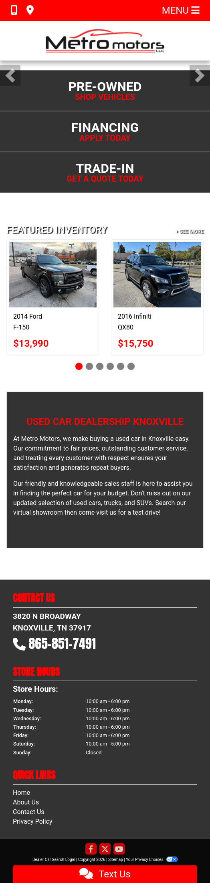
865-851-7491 (62, 643)
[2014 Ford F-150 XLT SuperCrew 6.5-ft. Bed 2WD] (53, 274)
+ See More (189, 231)
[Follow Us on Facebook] (91, 849)
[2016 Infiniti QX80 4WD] (157, 274)
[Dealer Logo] (105, 40)
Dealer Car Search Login (53, 859)
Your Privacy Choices (152, 859)
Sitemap (115, 859)
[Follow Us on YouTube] (119, 849)
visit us (106, 512)
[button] (10, 75)
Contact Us (28, 812)
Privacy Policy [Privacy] (32, 821)
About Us (26, 802)
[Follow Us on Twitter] (105, 849)
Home (21, 792)
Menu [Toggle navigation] (181, 10)
